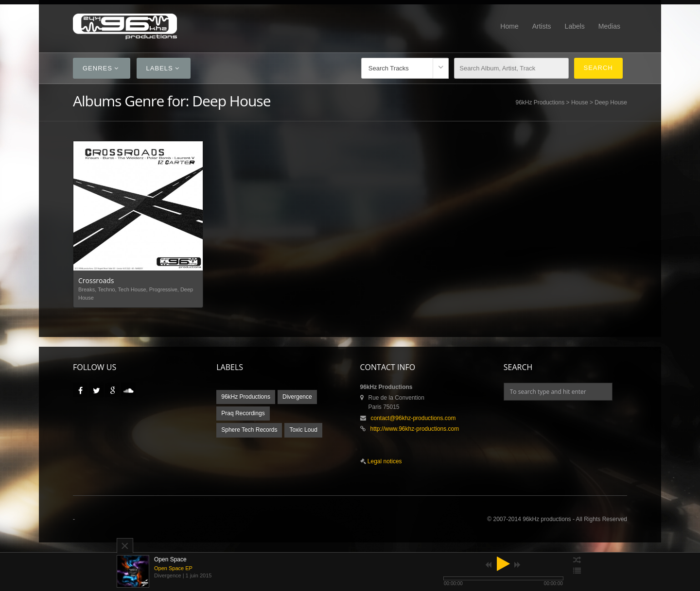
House (579, 102)
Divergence (297, 396)
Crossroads (96, 280)
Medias (609, 26)
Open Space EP (173, 568)
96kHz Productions (540, 102)
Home (509, 26)
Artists (541, 26)
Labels (575, 26)
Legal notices (384, 461)
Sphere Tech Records (249, 429)
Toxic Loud (303, 429)
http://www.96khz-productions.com (414, 428)
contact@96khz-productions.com (413, 418)
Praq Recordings (242, 413)
